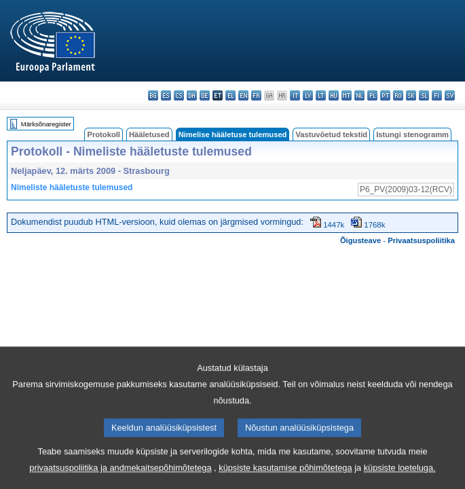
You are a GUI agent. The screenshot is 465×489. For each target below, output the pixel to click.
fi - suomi (437, 95)
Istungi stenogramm (412, 134)
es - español (166, 95)
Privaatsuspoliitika (421, 240)
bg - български (153, 95)
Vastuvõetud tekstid (331, 134)
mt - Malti (346, 95)
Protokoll (103, 134)
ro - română (398, 95)
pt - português (385, 95)
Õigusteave (360, 240)
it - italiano (295, 95)
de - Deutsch (205, 95)
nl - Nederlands (359, 95)
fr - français (256, 95)
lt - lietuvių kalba (321, 95)
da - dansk (192, 95)
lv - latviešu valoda (308, 95)
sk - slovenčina (411, 95)
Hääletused (149, 134)
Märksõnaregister (46, 124)
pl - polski (372, 95)
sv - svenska (450, 95)
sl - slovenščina (424, 95)
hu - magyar (334, 95)
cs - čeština (179, 95)
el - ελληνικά (230, 95)
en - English (243, 95)
